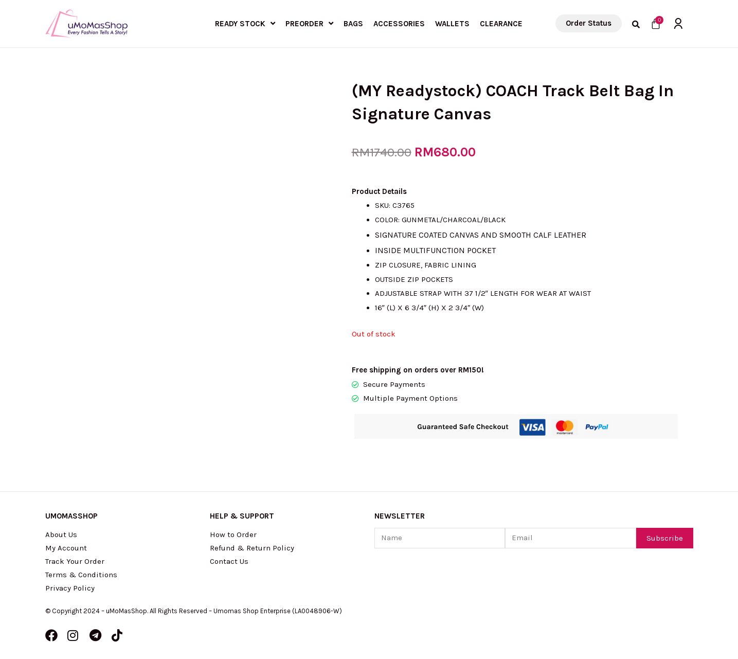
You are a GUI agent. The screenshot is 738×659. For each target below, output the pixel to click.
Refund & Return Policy (252, 548)
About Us (61, 534)
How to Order (233, 534)
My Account (66, 548)
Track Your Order (74, 561)
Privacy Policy (70, 588)
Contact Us (229, 561)
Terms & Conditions (81, 574)
